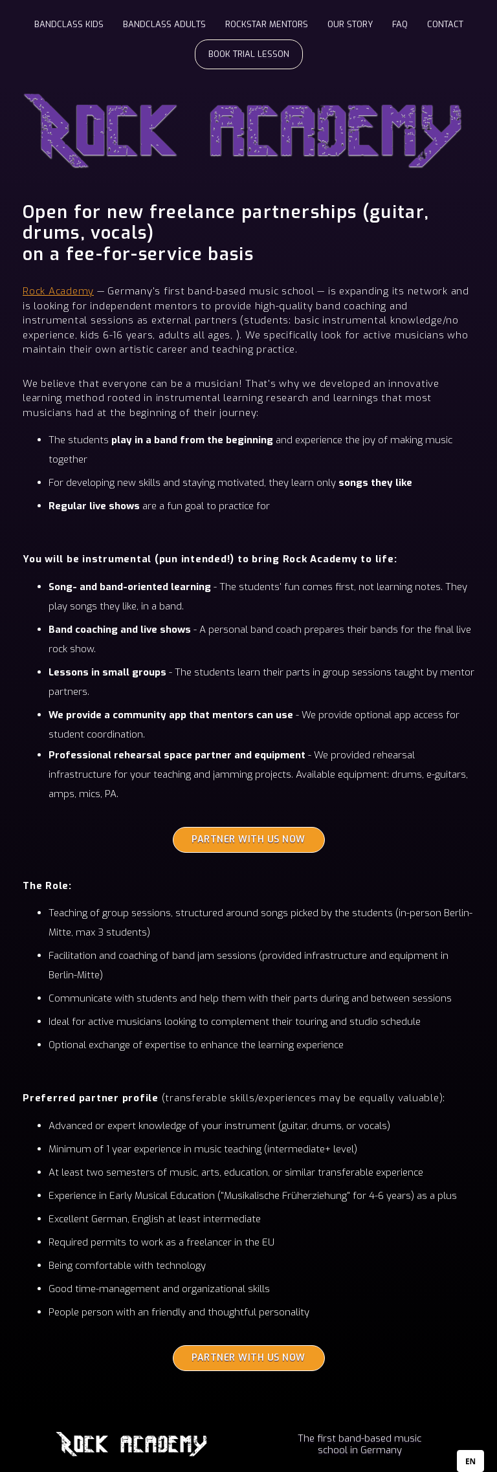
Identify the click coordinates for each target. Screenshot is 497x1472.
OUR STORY (350, 24)
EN (470, 1461)
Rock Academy (58, 291)
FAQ (400, 24)
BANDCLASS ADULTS (164, 24)
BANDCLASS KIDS (69, 24)
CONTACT (445, 24)
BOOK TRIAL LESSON (248, 54)
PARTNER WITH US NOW (248, 839)
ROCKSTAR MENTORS (266, 24)
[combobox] (470, 1461)
